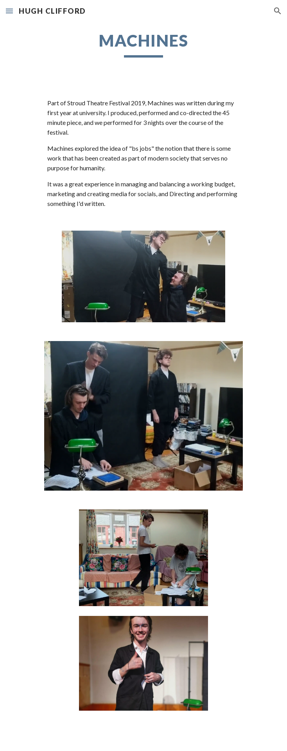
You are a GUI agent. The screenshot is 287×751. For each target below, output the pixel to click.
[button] (9, 11)
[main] (143, 44)
